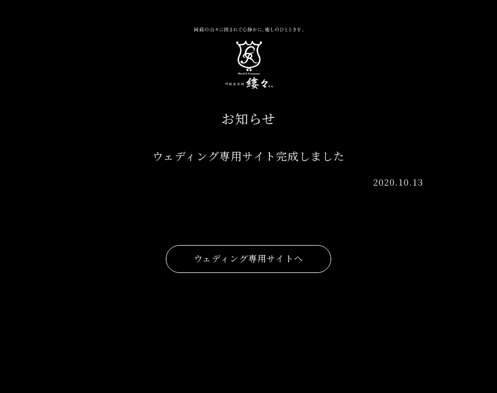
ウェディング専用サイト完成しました (248, 156)
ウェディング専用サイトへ (248, 258)
